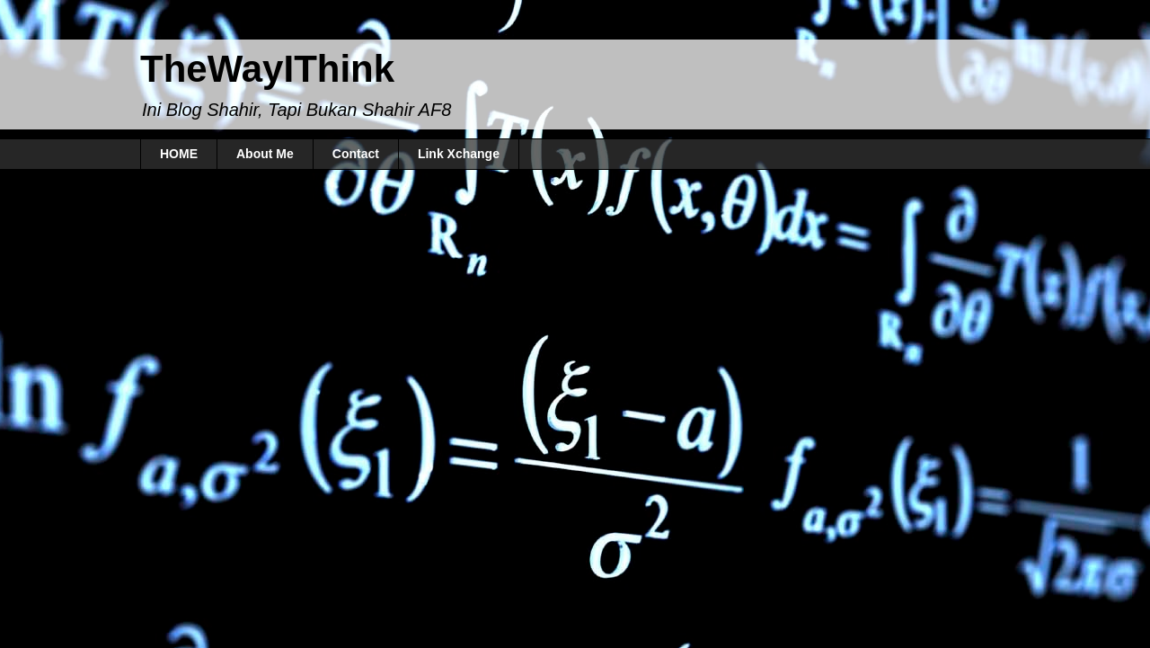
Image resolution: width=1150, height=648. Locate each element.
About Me (265, 153)
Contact (355, 153)
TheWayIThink (267, 69)
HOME (179, 153)
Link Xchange (459, 153)
